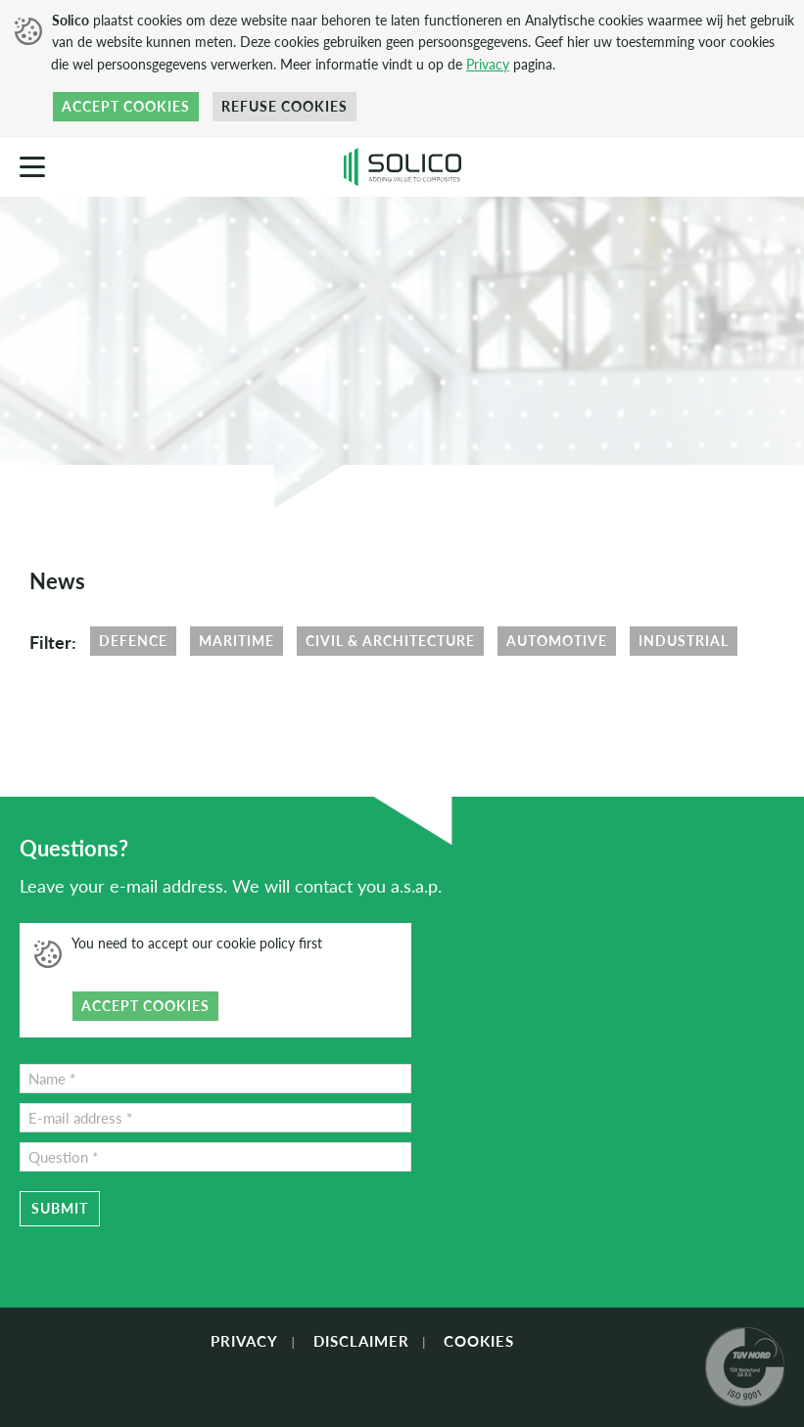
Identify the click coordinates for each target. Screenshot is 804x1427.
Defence (133, 640)
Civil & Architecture (390, 640)
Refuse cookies (284, 106)
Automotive (556, 640)
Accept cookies (126, 106)
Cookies (479, 1341)
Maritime (236, 640)
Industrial (683, 640)
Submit (59, 1208)
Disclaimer (361, 1341)
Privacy (487, 64)
